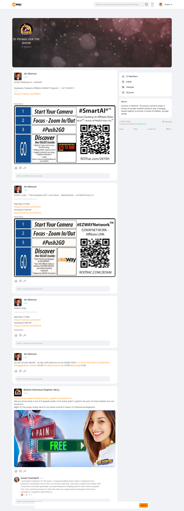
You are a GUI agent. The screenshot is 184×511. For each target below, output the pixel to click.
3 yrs (25, 393)
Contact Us (152, 129)
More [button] (169, 129)
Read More (18, 104)
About (121, 129)
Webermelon (142, 124)
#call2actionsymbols (54, 365)
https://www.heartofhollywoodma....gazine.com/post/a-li (43, 398)
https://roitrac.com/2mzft (27, 206)
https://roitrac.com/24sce (27, 212)
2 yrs (25, 77)
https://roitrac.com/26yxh (27, 93)
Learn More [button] (105, 505)
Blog (135, 129)
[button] (122, 4)
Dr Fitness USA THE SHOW (26, 41)
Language (167, 121)
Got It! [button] (143, 505)
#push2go (76, 365)
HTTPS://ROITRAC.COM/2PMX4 (94, 362)
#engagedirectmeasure (26, 365)
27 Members (132, 76)
